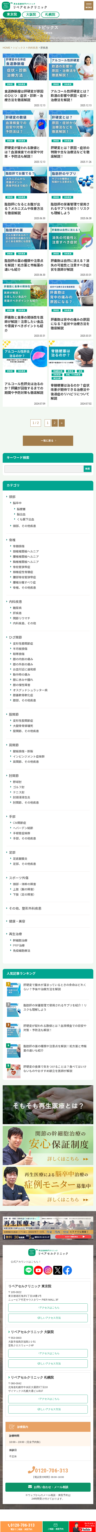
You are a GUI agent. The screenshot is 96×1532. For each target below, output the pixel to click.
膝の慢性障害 (21, 685)
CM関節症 (19, 822)
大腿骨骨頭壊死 (23, 725)
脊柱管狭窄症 (21, 567)
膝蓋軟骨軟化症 (23, 695)
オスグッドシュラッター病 (30, 690)
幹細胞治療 (20, 940)
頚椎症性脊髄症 (23, 572)
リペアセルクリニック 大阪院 (31, 1332)
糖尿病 (17, 608)
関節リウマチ (21, 618)
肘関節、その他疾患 (26, 802)
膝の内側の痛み (23, 659)
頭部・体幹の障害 (24, 884)
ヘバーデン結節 (23, 828)
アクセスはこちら (48, 1307)
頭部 (12, 497)
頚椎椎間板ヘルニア (26, 551)
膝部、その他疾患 (24, 700)
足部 (12, 852)
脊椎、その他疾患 (24, 587)
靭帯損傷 (18, 654)
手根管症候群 (21, 833)
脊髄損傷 (18, 546)
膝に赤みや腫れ (23, 679)
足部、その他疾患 (24, 863)
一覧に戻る (48, 440)
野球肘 (17, 782)
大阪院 (31, 14)
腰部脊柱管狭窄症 (24, 577)
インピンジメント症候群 (29, 756)
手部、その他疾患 (24, 838)
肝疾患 (17, 613)
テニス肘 (18, 792)
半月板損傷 (20, 648)
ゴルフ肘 (18, 787)
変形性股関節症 (23, 720)
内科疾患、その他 (24, 623)
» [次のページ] (62, 423)
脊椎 (12, 540)
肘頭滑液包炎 (21, 797)
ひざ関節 (15, 637)
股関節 (14, 714)
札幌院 (50, 14)
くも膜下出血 (25, 519)
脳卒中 (17, 503)
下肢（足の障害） (24, 894)
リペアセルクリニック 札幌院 (31, 1377)
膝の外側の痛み (23, 664)
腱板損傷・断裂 (23, 751)
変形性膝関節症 (23, 643)
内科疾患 (15, 602)
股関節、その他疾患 (26, 731)
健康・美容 (17, 921)
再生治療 (15, 934)
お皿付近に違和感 (24, 669)
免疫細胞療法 (21, 950)
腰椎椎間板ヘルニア (26, 556)
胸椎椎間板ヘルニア (26, 561)
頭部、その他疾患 (24, 526)
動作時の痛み (21, 674)
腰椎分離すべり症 (24, 582)
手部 (12, 817)
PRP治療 (19, 945)
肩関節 (14, 745)
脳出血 (21, 514)
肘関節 (14, 776)
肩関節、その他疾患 (26, 761)
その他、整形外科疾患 (25, 908)
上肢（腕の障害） (24, 889)
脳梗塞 (21, 509)
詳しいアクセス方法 (48, 1317)
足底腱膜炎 (20, 858)
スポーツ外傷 (18, 878)
